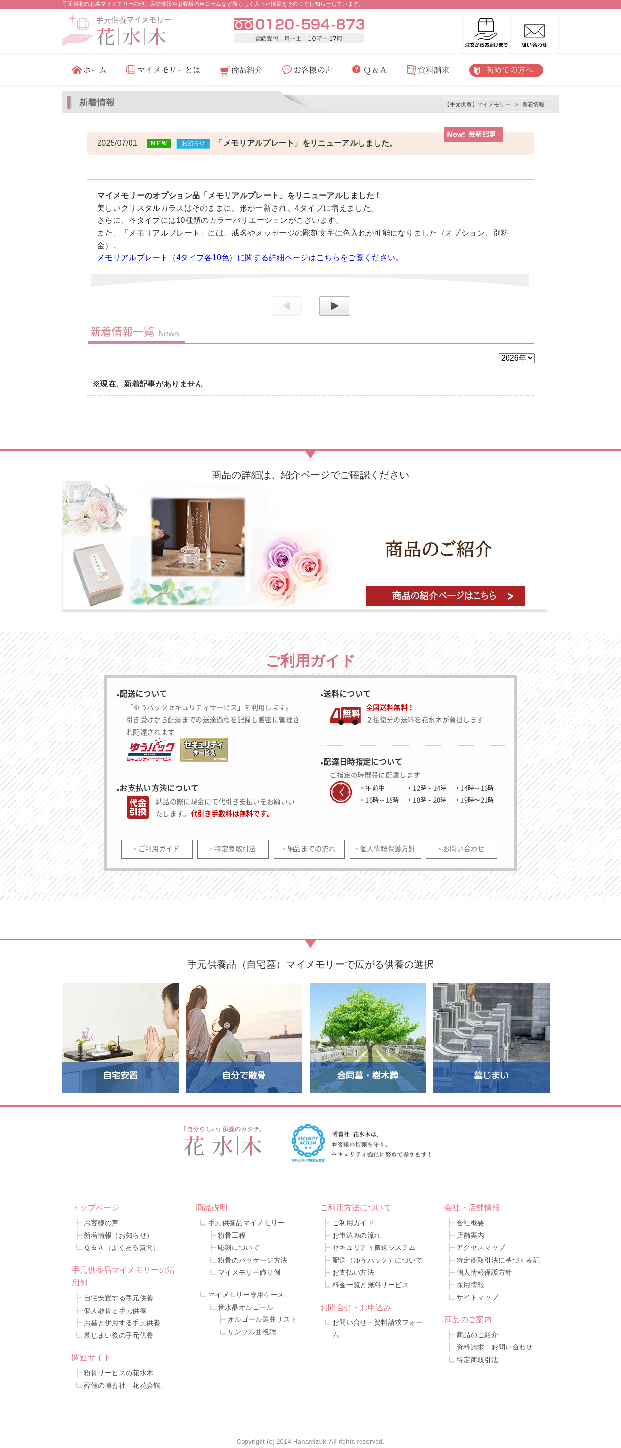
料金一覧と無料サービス (370, 1285)
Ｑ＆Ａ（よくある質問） (122, 1247)
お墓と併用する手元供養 (122, 1323)
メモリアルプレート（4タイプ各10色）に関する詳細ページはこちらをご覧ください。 (250, 257)
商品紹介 (247, 69)
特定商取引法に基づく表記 (498, 1260)
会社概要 (470, 1223)
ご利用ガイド (159, 848)
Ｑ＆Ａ (375, 69)
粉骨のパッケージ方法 (252, 1260)
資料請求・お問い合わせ (495, 1347)
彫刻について (239, 1247)
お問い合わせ (464, 848)
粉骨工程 (231, 1235)
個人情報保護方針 (388, 848)
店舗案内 (470, 1235)
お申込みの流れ (356, 1235)
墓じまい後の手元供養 (118, 1335)
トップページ (95, 1207)
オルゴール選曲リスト (262, 1319)
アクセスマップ (481, 1247)
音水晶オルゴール (246, 1307)
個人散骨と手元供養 (115, 1310)
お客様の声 (313, 69)
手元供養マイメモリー (133, 19)
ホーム (95, 69)
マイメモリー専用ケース (246, 1294)
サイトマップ (477, 1297)
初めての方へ (510, 69)
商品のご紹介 (477, 1335)
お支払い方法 (353, 1272)
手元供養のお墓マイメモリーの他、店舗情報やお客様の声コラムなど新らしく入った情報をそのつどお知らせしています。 (213, 4)
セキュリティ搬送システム (374, 1247)
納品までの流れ (311, 848)
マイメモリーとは (169, 69)
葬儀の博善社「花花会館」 (125, 1385)
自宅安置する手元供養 (118, 1298)
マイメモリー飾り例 (249, 1272)
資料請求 (433, 69)
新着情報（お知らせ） (118, 1235)
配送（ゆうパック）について (377, 1260)
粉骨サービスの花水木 (118, 1373)
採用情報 (470, 1285)
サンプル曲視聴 (252, 1332)
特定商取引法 (235, 848)
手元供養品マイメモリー (246, 1223)
